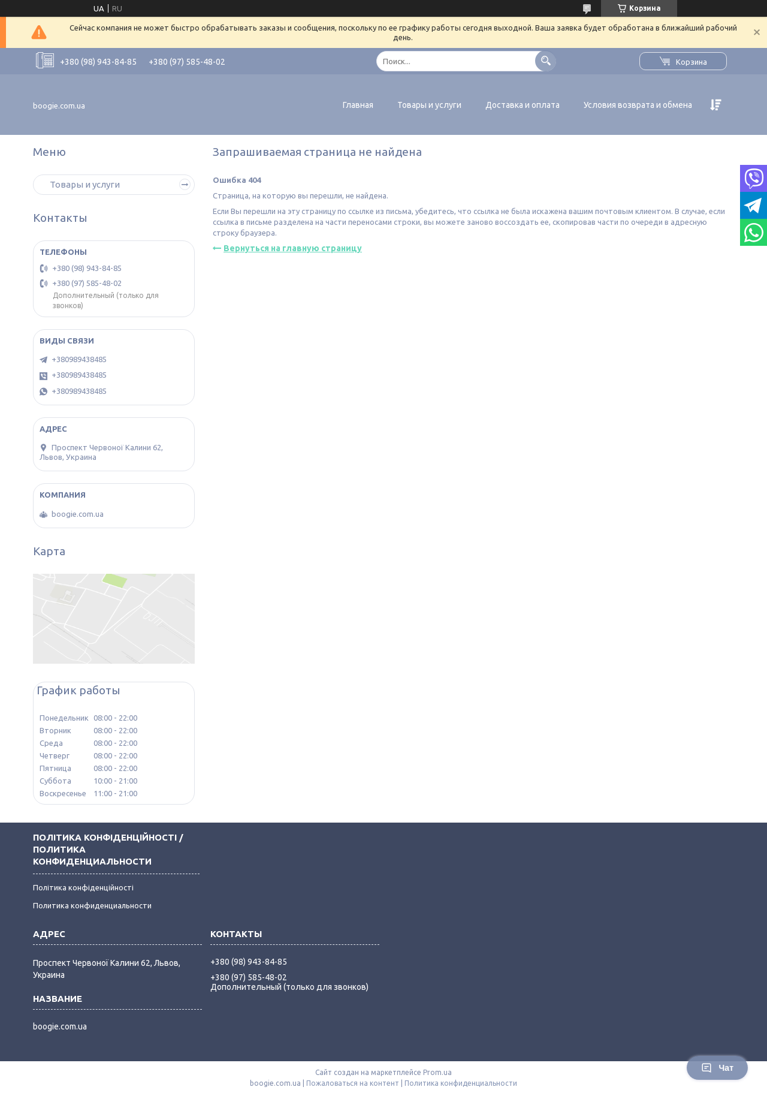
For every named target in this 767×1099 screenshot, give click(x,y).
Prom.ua (437, 1072)
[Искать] (545, 60)
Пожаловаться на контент (352, 1083)
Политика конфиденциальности (92, 905)
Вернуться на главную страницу (293, 248)
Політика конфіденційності (83, 887)
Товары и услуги (429, 105)
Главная (358, 105)
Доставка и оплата (522, 105)
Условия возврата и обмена (638, 105)
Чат (717, 1067)
